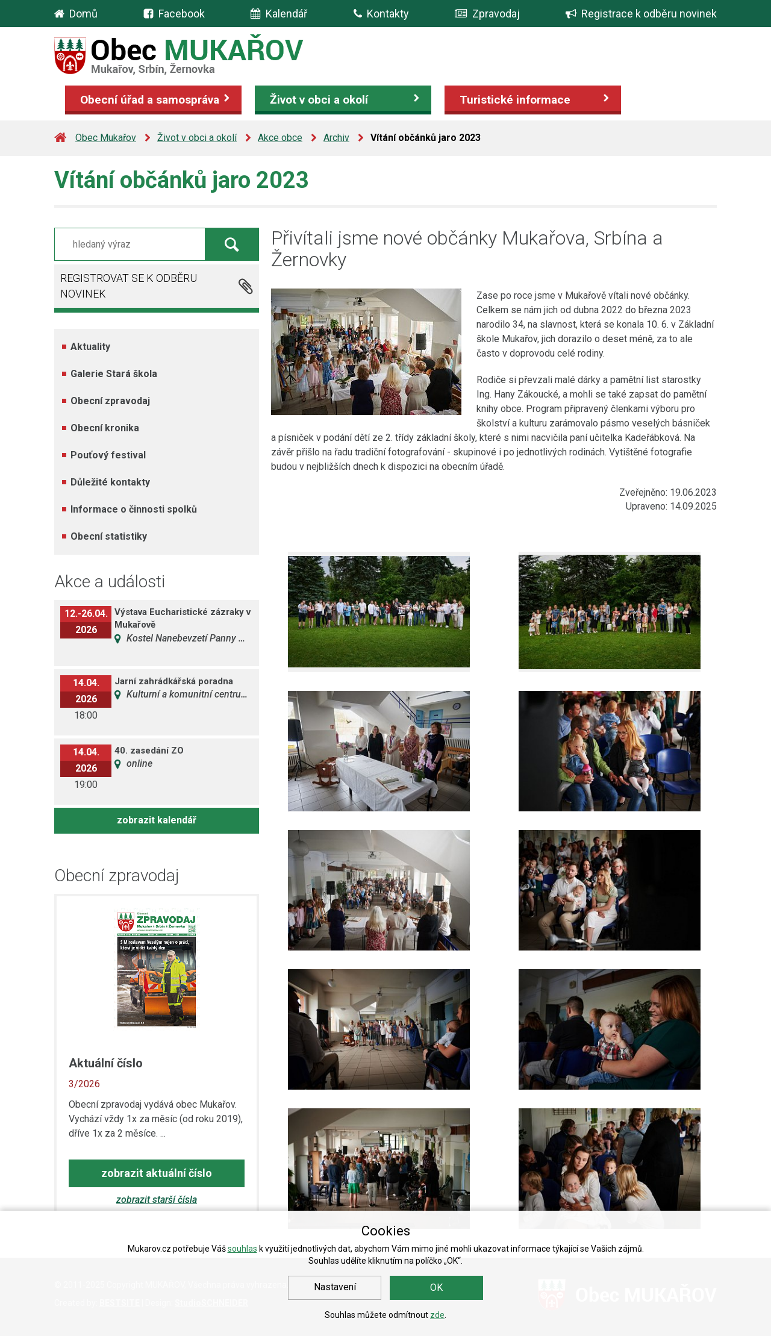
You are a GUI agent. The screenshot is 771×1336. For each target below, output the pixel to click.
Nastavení (335, 1287)
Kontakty (381, 13)
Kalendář (279, 13)
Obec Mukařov (105, 137)
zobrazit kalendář (156, 820)
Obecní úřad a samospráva (149, 100)
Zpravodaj (487, 13)
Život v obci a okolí (319, 100)
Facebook (181, 13)
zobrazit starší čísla (156, 1199)
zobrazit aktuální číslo (156, 1173)
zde (437, 1315)
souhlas (242, 1248)
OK (436, 1287)
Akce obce (280, 137)
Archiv (336, 137)
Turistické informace (515, 100)
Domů (83, 13)
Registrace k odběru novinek (641, 13)
